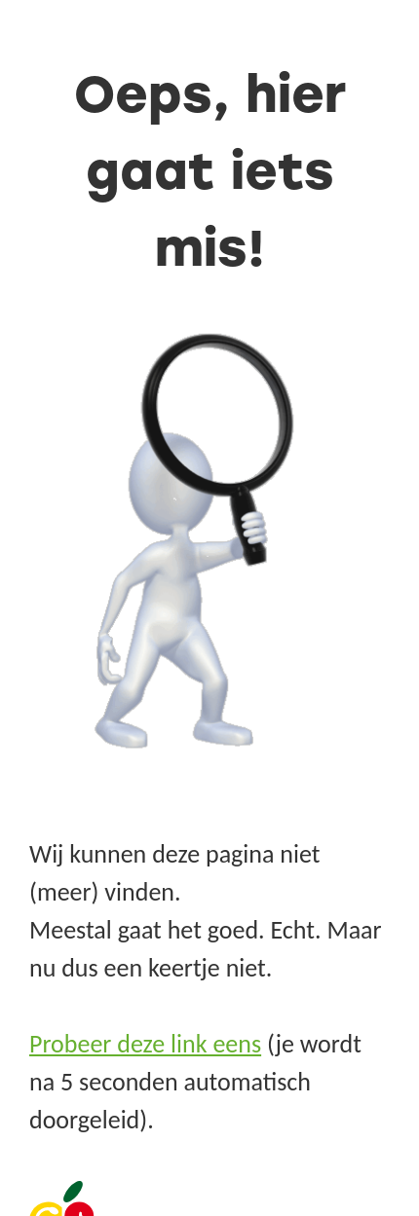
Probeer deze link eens (145, 1043)
